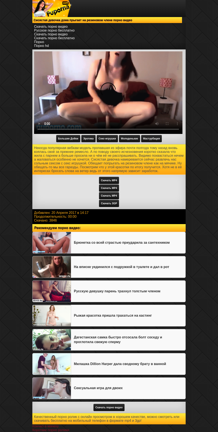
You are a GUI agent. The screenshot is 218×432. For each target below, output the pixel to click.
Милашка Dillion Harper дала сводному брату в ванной (120, 364)
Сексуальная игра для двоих (98, 388)
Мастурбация (151, 138)
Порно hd (41, 46)
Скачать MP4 (109, 180)
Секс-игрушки (107, 138)
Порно (39, 42)
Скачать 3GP (109, 203)
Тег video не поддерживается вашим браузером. (108, 92)
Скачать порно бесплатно (54, 38)
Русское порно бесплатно (54, 30)
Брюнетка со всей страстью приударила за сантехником (122, 242)
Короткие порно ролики (50, 430)
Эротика (88, 138)
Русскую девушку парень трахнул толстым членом (117, 291)
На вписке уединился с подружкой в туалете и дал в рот (121, 267)
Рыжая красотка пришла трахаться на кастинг (113, 315)
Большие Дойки (68, 138)
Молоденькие (129, 138)
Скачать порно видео (51, 26)
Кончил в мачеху (45, 426)
